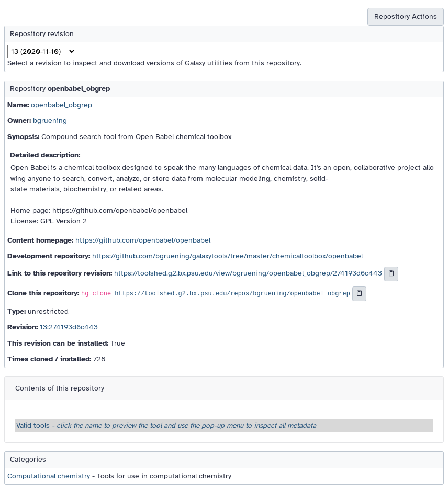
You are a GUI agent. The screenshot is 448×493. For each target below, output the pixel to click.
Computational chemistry (48, 476)
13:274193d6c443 (69, 327)
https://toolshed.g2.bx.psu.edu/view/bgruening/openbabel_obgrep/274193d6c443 (248, 273)
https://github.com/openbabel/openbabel (142, 240)
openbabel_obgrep (61, 104)
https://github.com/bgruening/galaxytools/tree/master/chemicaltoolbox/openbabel (227, 255)
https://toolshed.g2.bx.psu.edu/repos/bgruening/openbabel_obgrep (232, 294)
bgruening (50, 120)
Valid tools (166, 425)
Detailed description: (45, 155)
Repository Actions (405, 16)
